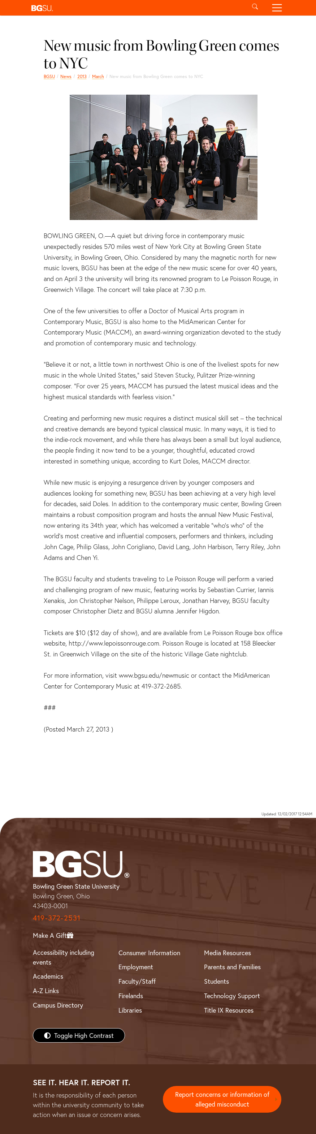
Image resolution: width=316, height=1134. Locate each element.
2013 (82, 76)
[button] (136, 8)
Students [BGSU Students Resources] (216, 981)
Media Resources (227, 952)
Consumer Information (149, 952)
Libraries (130, 1010)
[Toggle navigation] (277, 8)
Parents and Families (232, 966)
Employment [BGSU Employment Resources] (135, 966)
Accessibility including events (63, 957)
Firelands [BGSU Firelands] (130, 995)
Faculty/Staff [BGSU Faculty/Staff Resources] (137, 981)
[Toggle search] (255, 8)
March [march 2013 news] (98, 76)
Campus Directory (58, 1005)
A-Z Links (46, 990)
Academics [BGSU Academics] (48, 976)
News (66, 76)
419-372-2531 (57, 918)
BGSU (49, 76)
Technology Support (232, 995)
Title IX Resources (229, 1010)
